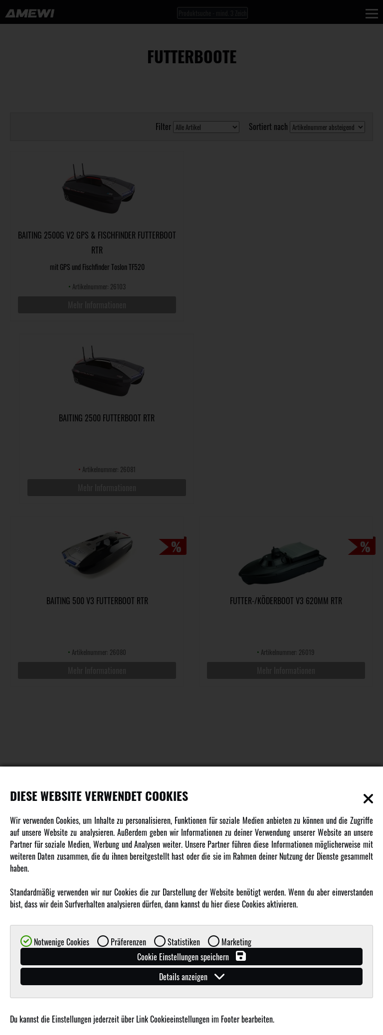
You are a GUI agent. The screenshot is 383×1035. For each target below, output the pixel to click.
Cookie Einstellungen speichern (191, 956)
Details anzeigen (191, 976)
